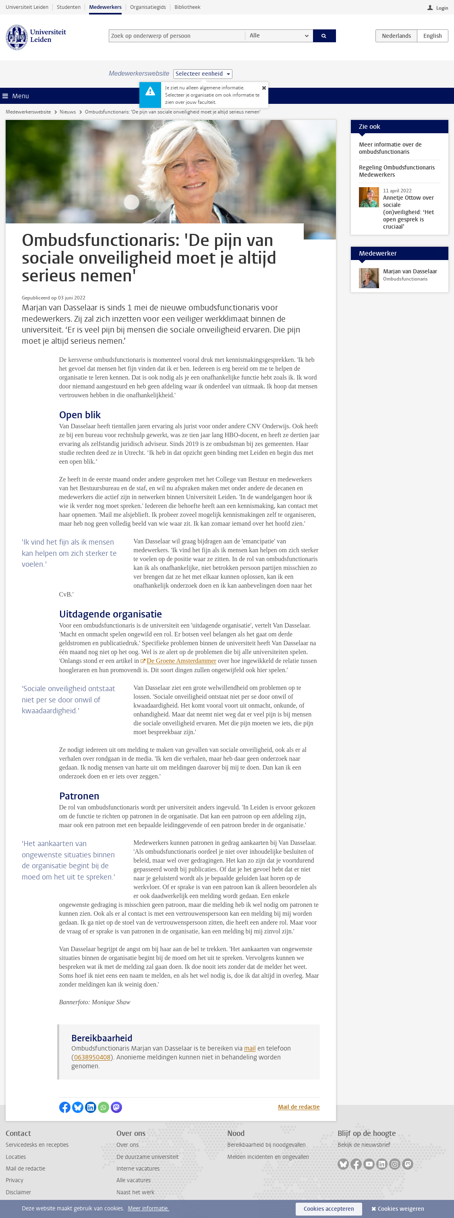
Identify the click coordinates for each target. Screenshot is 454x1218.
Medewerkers (105, 7)
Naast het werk (135, 1192)
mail (250, 1048)
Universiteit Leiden (27, 7)
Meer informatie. (148, 1208)
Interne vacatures (138, 1169)
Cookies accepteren (329, 1209)
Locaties (16, 1157)
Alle (255, 35)
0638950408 (92, 1057)
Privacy (14, 1180)
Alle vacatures (133, 1180)
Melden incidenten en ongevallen (268, 1157)
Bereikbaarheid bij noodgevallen (266, 1145)
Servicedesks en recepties (37, 1145)
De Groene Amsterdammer (181, 660)
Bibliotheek (187, 7)
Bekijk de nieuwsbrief (364, 1145)
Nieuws (68, 112)
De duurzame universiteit (147, 1157)
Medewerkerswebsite (28, 112)
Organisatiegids (148, 7)
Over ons (127, 1145)
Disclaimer (18, 1192)
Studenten (69, 7)
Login (442, 8)
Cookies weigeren (401, 1209)
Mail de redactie (299, 1107)
